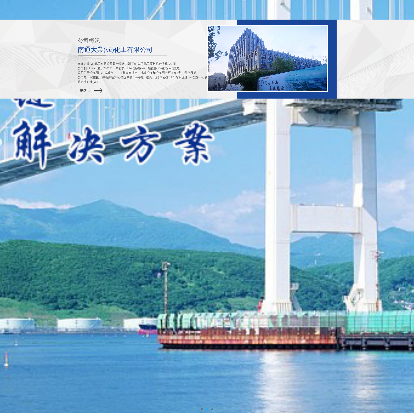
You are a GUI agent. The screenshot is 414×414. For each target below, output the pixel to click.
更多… (85, 90)
